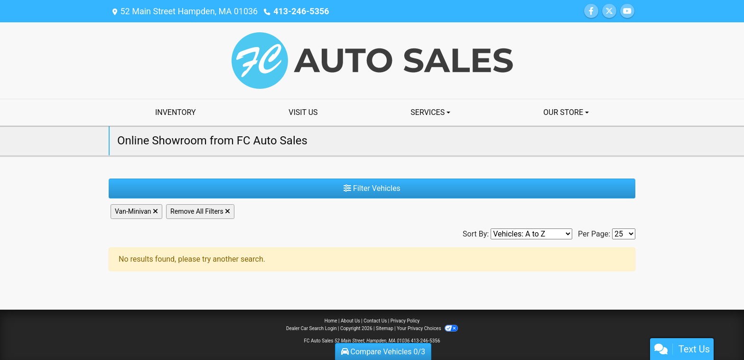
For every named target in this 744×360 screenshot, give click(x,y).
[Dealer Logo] (372, 60)
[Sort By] (531, 233)
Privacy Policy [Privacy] (405, 320)
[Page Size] (623, 233)
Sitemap (384, 328)
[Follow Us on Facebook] (591, 11)
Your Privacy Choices (427, 328)
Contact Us (375, 320)
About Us (350, 320)
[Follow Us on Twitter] (609, 11)
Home (331, 320)
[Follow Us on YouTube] (627, 11)
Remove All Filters (200, 211)
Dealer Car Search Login (311, 328)
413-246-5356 (301, 11)
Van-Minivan (136, 211)
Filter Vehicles (372, 188)
